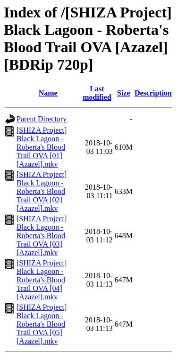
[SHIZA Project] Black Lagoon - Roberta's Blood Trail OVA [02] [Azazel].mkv (42, 191)
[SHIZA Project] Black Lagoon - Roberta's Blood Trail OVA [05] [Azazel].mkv (42, 324)
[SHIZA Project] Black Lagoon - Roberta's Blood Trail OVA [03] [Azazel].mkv (42, 236)
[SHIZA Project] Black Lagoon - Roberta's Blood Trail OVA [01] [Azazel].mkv (42, 147)
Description (153, 93)
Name (48, 93)
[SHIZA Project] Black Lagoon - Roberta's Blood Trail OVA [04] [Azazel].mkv (42, 280)
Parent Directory (42, 119)
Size (123, 93)
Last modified (97, 93)
